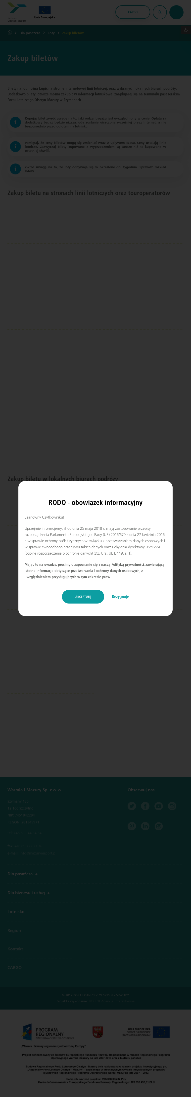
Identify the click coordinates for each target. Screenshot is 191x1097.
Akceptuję (83, 597)
